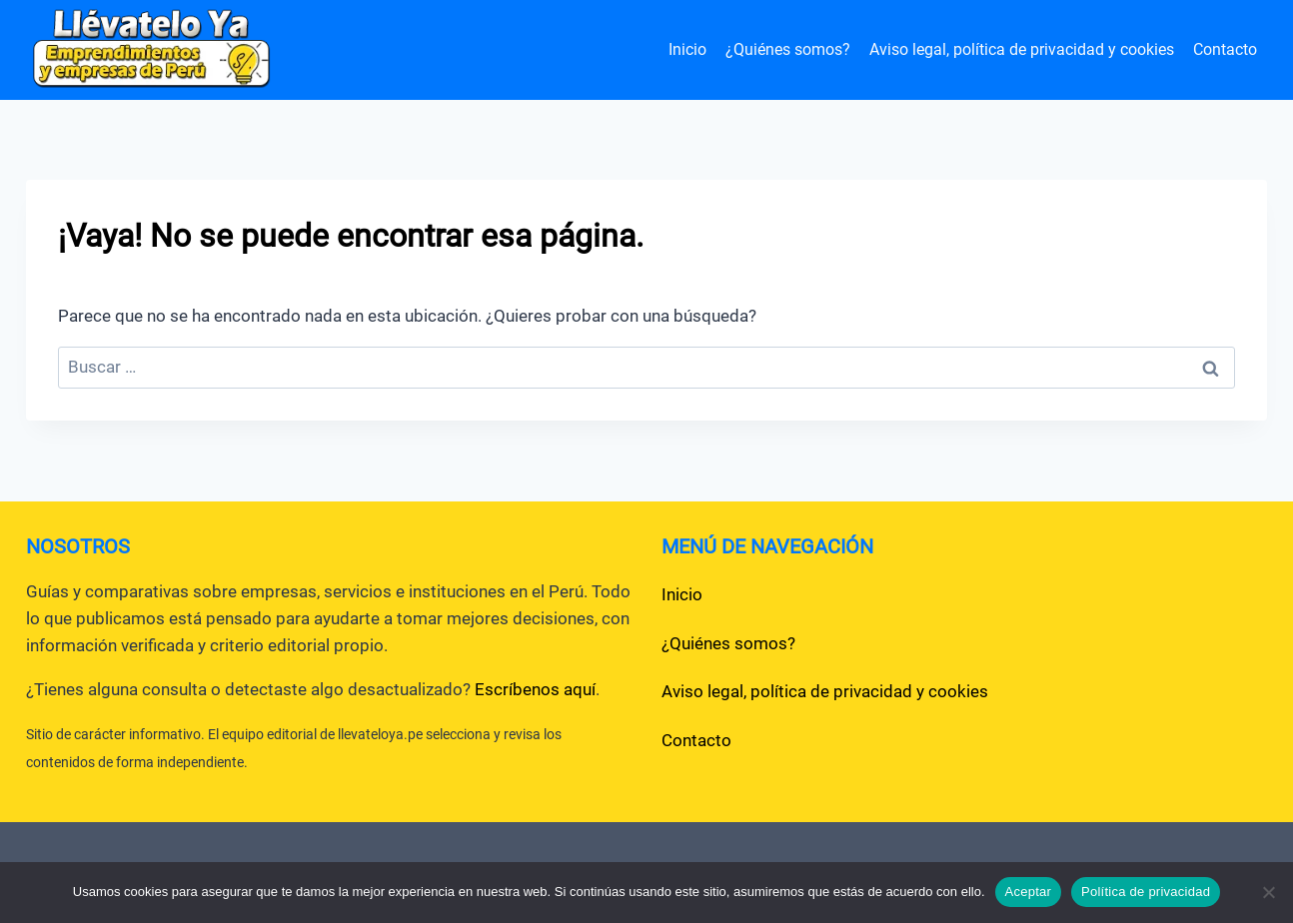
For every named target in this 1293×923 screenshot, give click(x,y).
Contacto (1225, 49)
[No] (1268, 892)
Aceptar (1028, 891)
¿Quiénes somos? (787, 49)
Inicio (687, 49)
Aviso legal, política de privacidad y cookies (1021, 49)
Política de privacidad (1145, 891)
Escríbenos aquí (535, 689)
